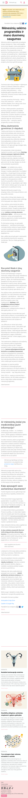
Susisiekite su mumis (6, 786)
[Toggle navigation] (3, 2)
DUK (2, 782)
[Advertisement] (14, 402)
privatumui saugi (9, 464)
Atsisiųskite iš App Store (8, 600)
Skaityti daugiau (4, 688)
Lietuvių (3, 795)
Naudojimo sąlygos (6, 792)
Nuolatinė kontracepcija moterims (12, 672)
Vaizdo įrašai (4, 784)
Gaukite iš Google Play (7, 603)
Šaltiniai (3, 609)
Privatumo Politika (6, 790)
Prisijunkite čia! (7, 17)
